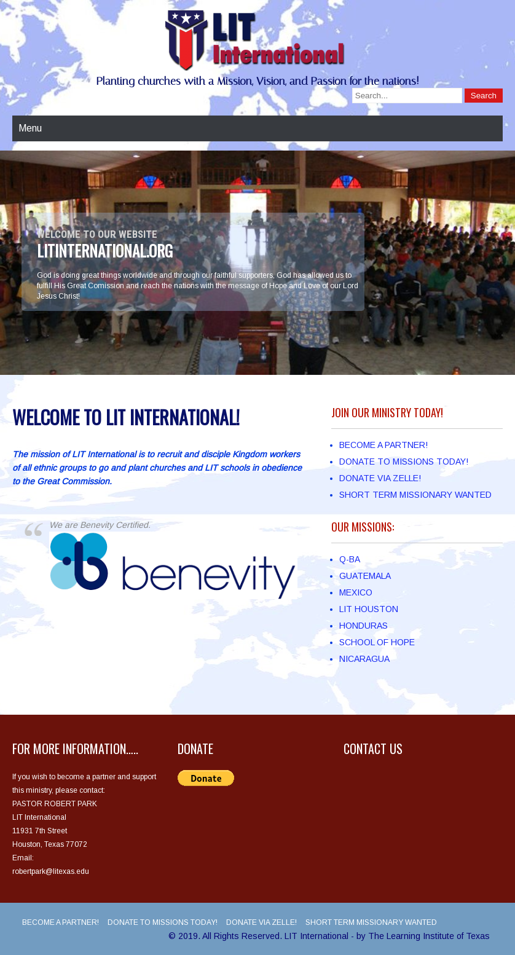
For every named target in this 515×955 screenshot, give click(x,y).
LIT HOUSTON (368, 609)
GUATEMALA (365, 576)
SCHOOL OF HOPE (377, 642)
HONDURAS (363, 626)
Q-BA (349, 559)
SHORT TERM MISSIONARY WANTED (415, 495)
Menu (30, 128)
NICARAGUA (364, 659)
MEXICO (355, 592)
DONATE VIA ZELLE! (380, 478)
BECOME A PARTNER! (383, 445)
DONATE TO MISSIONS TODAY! (403, 461)
